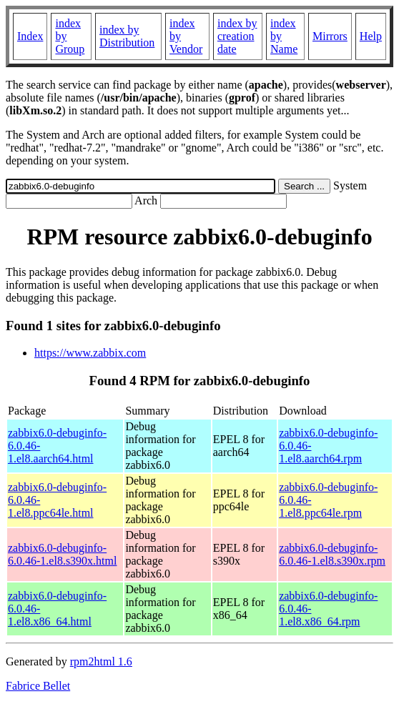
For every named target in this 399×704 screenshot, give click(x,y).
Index (30, 36)
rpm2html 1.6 (101, 661)
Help (371, 36)
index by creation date (237, 36)
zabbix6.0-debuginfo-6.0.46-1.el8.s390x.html (62, 554)
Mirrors (330, 36)
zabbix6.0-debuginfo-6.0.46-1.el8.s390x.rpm (332, 554)
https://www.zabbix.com (90, 353)
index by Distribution (126, 36)
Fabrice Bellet (38, 686)
